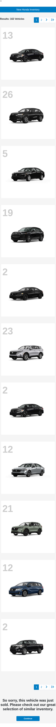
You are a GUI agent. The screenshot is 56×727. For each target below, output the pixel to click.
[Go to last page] (52, 20)
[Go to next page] (46, 20)
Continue (28, 718)
